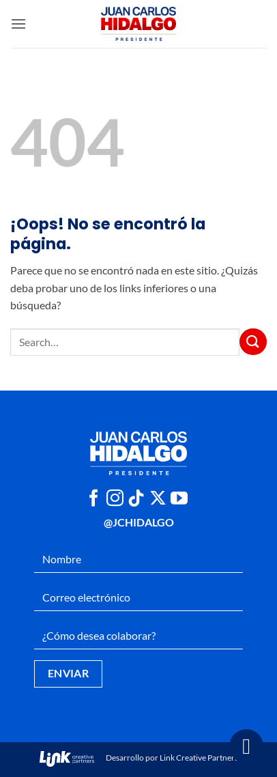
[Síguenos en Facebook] (93, 499)
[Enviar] (253, 341)
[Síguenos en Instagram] (114, 499)
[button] (18, 23)
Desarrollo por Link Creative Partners (139, 757)
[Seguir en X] (157, 499)
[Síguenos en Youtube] (179, 499)
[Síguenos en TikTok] (136, 499)
